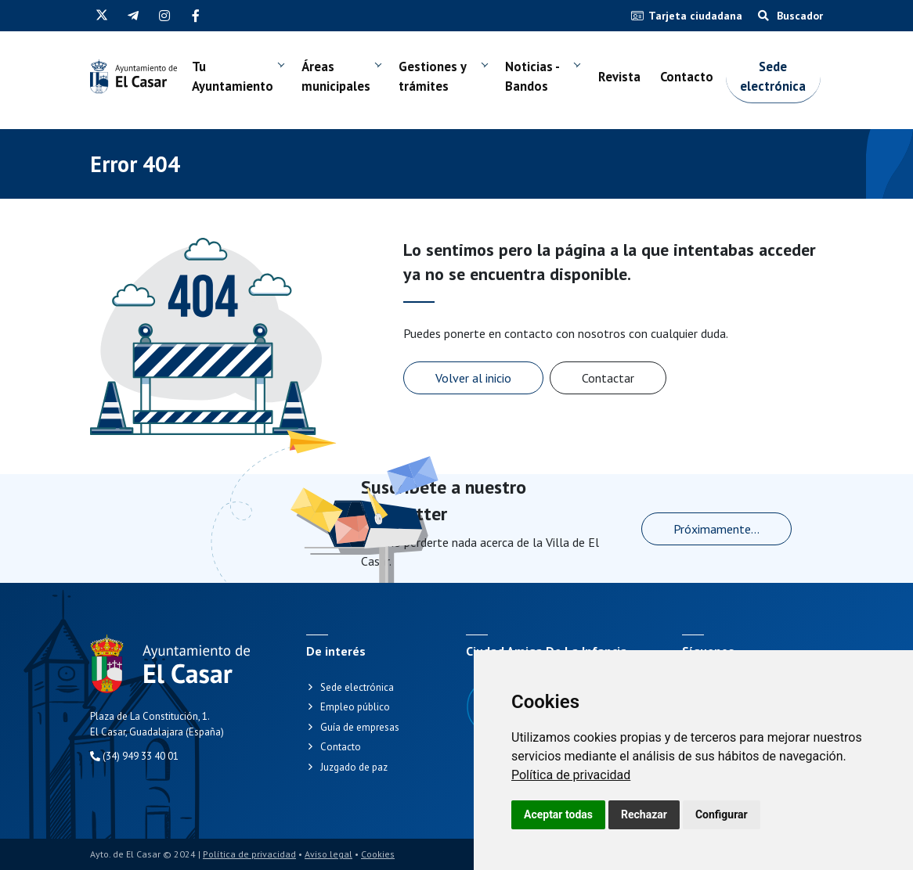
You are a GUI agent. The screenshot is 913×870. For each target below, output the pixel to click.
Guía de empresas (359, 727)
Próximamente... (716, 529)
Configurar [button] (721, 814)
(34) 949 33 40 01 (134, 756)
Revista (633, 91)
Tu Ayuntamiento (245, 91)
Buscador (790, 16)
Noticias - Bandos (551, 91)
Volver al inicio (473, 378)
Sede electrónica (801, 91)
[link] (570, 775)
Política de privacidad (570, 775)
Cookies (378, 854)
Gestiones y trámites (460, 91)
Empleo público (355, 707)
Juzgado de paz (354, 767)
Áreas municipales (358, 91)
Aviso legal (328, 854)
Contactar (608, 378)
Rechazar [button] (644, 814)
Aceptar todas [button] (558, 814)
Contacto (706, 91)
